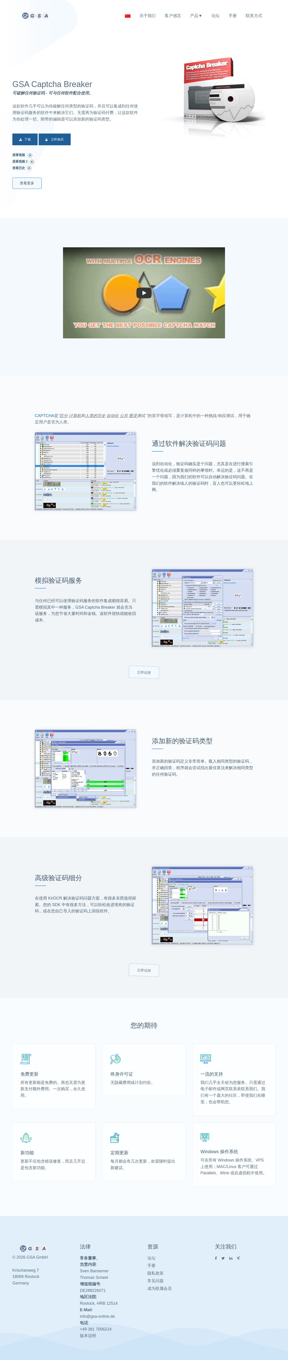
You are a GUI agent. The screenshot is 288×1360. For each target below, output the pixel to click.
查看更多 (27, 183)
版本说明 (88, 1335)
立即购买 (54, 139)
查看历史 (21, 168)
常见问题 (155, 1281)
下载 (25, 139)
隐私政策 (155, 1273)
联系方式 (254, 15)
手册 (233, 15)
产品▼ (196, 15)
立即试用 (144, 672)
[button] (144, 292)
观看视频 (22, 155)
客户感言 (173, 15)
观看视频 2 (23, 162)
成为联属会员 (159, 1288)
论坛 (216, 15)
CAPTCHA (44, 415)
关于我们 (148, 15)
